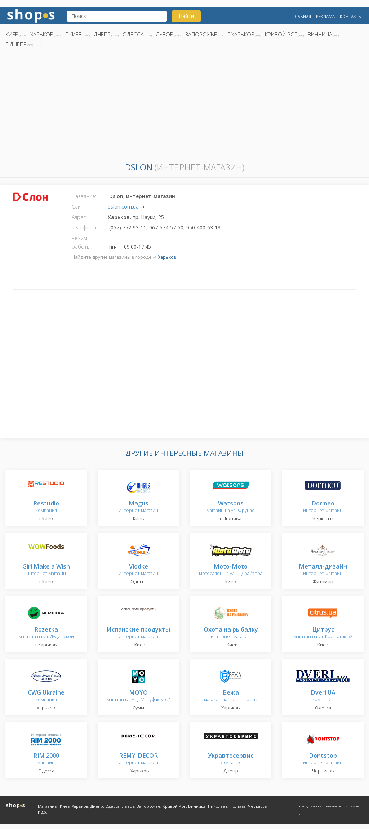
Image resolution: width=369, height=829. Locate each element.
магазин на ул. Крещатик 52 (323, 633)
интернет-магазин (138, 507)
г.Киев (73, 34)
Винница (320, 34)
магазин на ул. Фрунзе (230, 507)
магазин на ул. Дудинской (46, 633)
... (39, 44)
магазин (46, 759)
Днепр (102, 34)
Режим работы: (82, 242)
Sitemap (352, 806)
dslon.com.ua (123, 206)
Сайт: (78, 206)
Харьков (41, 34)
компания (46, 507)
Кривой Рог (281, 34)
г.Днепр (16, 44)
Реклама (325, 16)
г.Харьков (240, 34)
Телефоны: (84, 227)
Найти (186, 16)
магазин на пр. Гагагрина (230, 696)
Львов (164, 34)
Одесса (133, 34)
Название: (84, 196)
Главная (302, 16)
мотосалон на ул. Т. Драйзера (230, 570)
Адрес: (79, 217)
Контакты (351, 16)
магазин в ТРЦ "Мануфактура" (138, 696)
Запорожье (201, 34)
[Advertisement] (184, 103)
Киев (12, 34)
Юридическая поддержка (319, 806)
